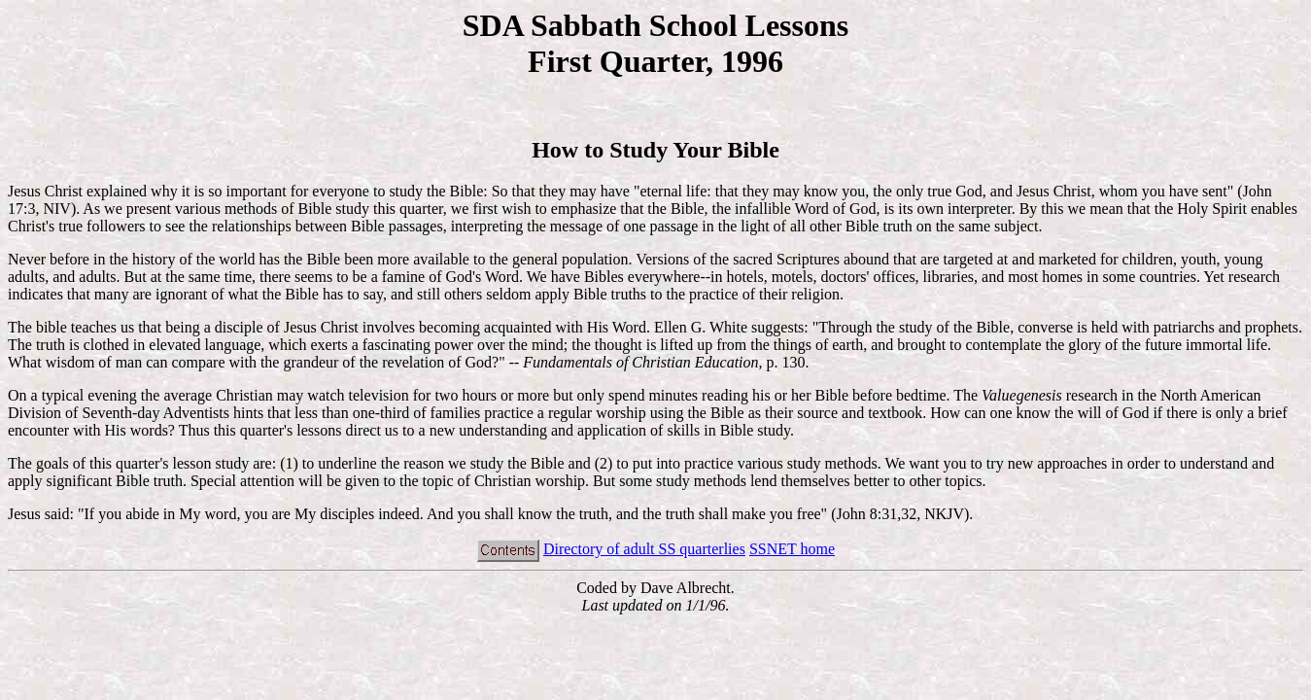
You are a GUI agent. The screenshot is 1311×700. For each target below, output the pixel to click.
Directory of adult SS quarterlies (644, 549)
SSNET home (792, 549)
